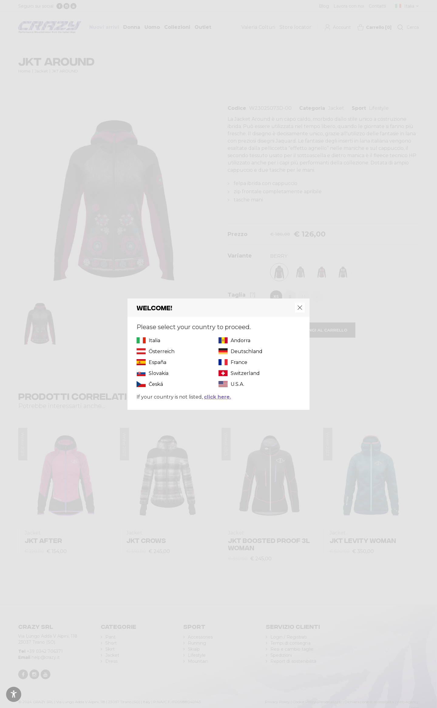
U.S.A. (237, 384)
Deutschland (247, 351)
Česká (156, 384)
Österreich (161, 351)
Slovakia (158, 373)
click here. (217, 397)
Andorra (240, 340)
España (157, 362)
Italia (154, 340)
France (239, 362)
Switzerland (245, 373)
